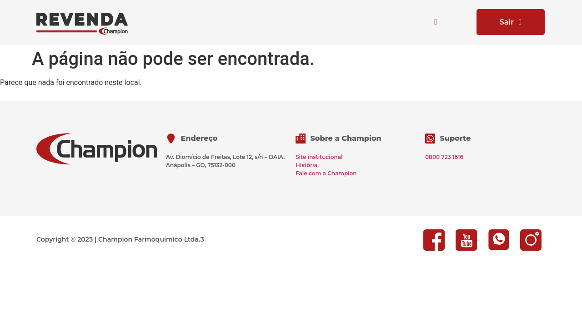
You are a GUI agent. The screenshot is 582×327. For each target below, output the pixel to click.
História (306, 165)
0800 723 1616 (444, 157)
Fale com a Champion (326, 173)
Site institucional (319, 157)
